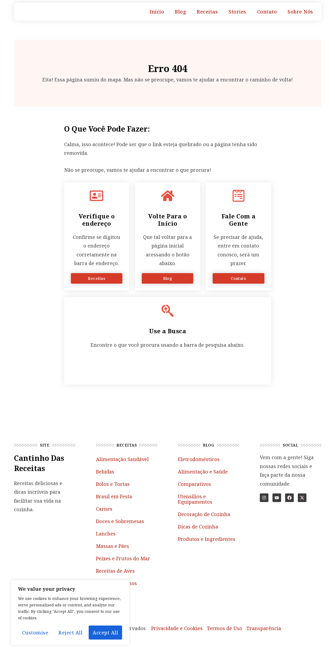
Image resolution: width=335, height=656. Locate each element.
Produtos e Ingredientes (206, 539)
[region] (70, 612)
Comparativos (194, 484)
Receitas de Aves (115, 571)
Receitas (207, 11)
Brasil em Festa (114, 496)
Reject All (70, 632)
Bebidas (105, 471)
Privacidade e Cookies (177, 628)
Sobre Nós (300, 11)
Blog (180, 11)
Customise (35, 632)
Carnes (104, 509)
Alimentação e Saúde (203, 471)
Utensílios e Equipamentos (195, 499)
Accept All (105, 632)
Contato (267, 11)
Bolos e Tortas (113, 484)
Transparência (263, 628)
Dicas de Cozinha (198, 526)
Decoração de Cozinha (204, 514)
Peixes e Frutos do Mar (123, 558)
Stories (237, 11)
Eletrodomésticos (199, 459)
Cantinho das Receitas (39, 463)
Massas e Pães (112, 546)
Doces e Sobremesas (120, 521)
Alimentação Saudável (122, 459)
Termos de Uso (224, 628)
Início (157, 11)
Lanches (106, 533)
